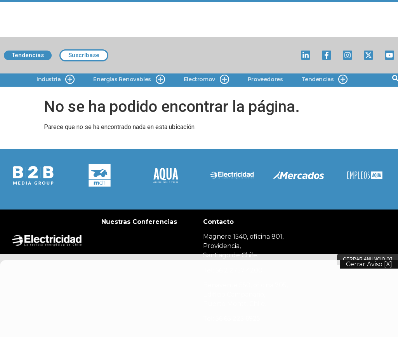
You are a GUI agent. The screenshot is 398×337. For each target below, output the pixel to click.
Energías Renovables (129, 79)
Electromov (206, 79)
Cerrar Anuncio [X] (367, 259)
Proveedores (265, 79)
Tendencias (324, 79)
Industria (55, 79)
